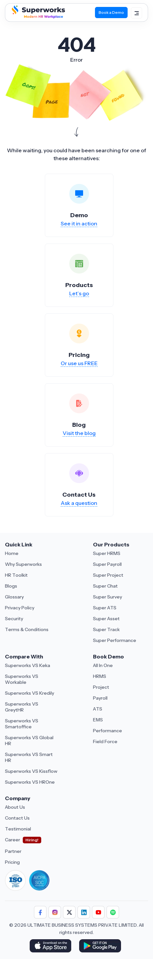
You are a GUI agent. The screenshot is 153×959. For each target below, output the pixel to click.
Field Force (105, 741)
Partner (13, 851)
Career (12, 840)
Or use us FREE (79, 363)
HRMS (99, 676)
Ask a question (79, 503)
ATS (97, 709)
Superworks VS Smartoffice (21, 724)
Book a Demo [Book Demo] (111, 12)
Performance (107, 731)
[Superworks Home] (37, 17)
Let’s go (79, 293)
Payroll (100, 698)
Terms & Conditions (26, 629)
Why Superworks (23, 564)
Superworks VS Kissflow (31, 771)
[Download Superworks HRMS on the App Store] (51, 946)
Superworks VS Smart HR (29, 757)
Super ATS (104, 608)
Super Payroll (107, 564)
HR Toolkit (16, 575)
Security (14, 619)
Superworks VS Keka (27, 665)
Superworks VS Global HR (29, 740)
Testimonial (18, 829)
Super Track (106, 629)
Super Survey (107, 597)
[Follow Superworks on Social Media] (113, 912)
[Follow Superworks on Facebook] (40, 912)
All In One (103, 665)
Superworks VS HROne (30, 782)
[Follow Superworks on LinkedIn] (84, 912)
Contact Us (17, 818)
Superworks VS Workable (21, 679)
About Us (15, 807)
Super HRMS (106, 553)
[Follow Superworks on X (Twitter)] (69, 912)
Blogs (11, 586)
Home (11, 553)
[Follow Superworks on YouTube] (98, 912)
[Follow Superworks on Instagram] (55, 912)
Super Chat (105, 586)
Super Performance (114, 640)
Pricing (12, 862)
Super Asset (106, 619)
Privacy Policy (19, 608)
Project (101, 687)
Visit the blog (79, 433)
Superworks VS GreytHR (21, 707)
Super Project (108, 575)
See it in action (79, 223)
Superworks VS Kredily (29, 693)
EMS (98, 720)
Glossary (14, 597)
